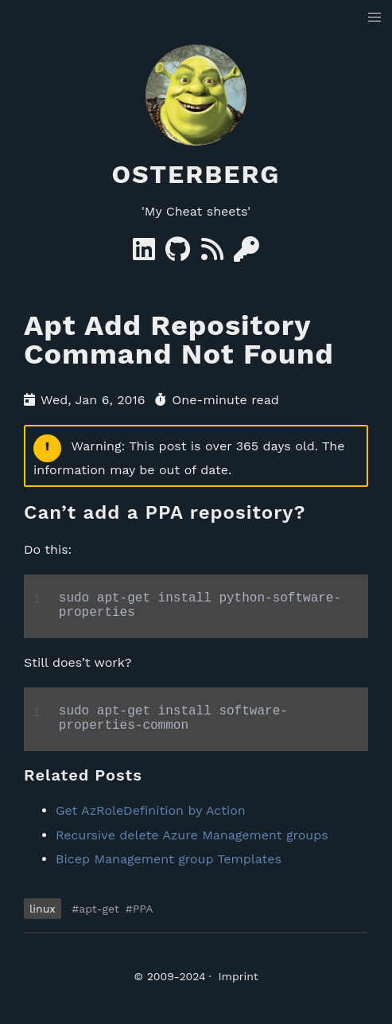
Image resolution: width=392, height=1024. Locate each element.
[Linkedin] (146, 254)
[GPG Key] (246, 254)
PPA (143, 921)
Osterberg (196, 174)
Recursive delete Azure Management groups (192, 847)
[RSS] (214, 254)
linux (42, 921)
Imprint (238, 989)
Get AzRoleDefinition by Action (151, 823)
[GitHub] (179, 254)
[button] (375, 18)
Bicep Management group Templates (168, 871)
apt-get (99, 921)
